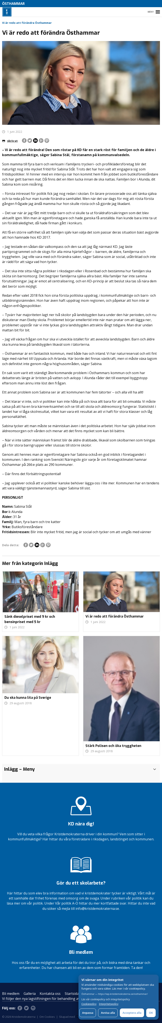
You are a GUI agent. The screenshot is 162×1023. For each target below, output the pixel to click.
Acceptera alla (132, 1013)
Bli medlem (10, 993)
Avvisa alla (108, 1013)
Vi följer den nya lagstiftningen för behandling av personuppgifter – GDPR (61, 998)
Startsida (72, 993)
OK (151, 1013)
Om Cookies (47, 1017)
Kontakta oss (50, 993)
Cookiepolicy (88, 1004)
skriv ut (10, 141)
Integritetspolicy (108, 1004)
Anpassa (87, 1013)
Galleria (30, 993)
